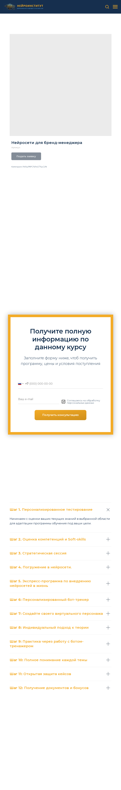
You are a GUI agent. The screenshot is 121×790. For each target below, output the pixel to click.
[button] (107, 7)
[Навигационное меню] (115, 6)
